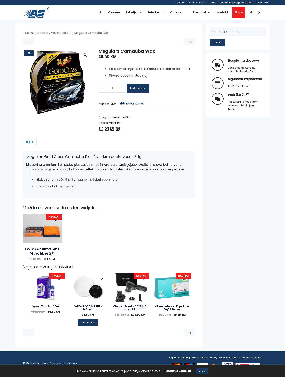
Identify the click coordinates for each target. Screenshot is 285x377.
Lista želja (262, 2)
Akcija (238, 13)
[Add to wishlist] (29, 54)
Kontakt (222, 13)
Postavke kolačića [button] (177, 371)
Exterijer (135, 13)
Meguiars (114, 124)
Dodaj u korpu (138, 89)
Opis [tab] (29, 143)
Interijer (157, 13)
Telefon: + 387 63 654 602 (190, 2)
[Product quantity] (112, 89)
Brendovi (202, 13)
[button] (85, 56)
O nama (114, 13)
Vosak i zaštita (61, 34)
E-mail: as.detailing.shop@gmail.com (231, 2)
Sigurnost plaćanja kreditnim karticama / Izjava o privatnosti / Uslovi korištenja (215, 358)
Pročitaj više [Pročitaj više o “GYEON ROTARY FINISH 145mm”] (87, 323)
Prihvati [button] (202, 371)
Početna (29, 34)
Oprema (179, 13)
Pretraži (217, 43)
